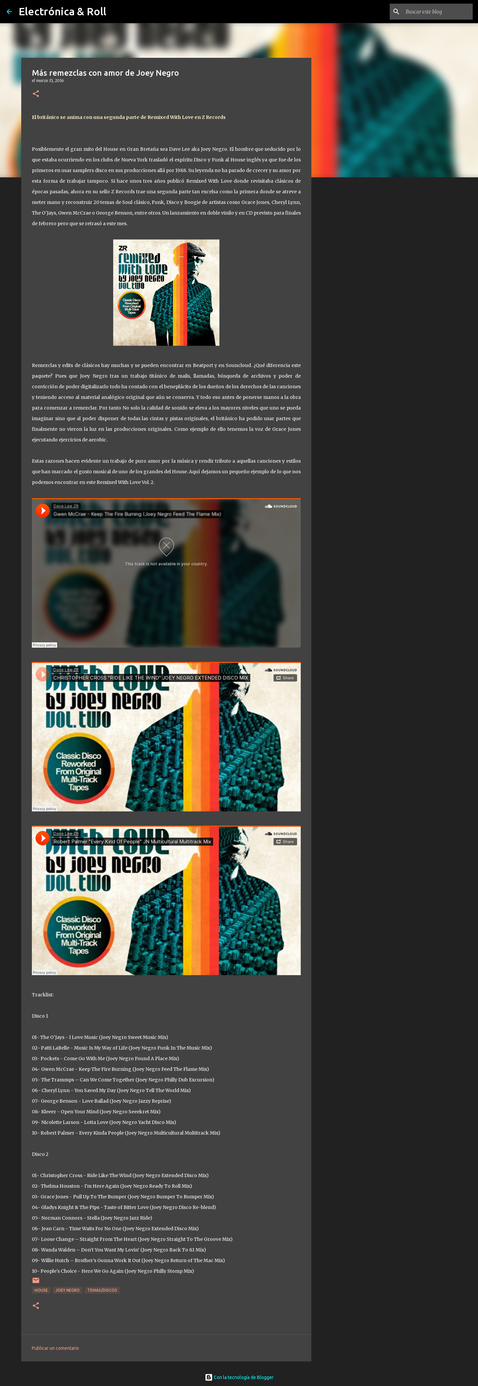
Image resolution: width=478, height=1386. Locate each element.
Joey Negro (67, 1290)
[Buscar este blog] (438, 12)
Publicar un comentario (55, 1348)
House (41, 1290)
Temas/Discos (102, 1290)
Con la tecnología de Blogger (239, 1377)
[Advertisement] (345, 287)
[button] (36, 94)
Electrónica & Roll (62, 11)
